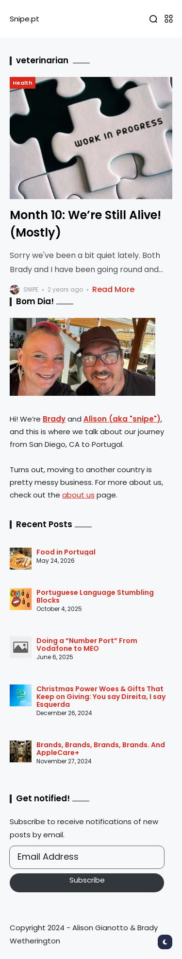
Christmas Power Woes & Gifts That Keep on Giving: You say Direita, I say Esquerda (100, 696)
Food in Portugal (66, 552)
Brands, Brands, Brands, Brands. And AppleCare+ (100, 748)
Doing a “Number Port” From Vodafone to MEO (86, 644)
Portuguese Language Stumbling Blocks (95, 596)
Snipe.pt (24, 19)
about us (78, 495)
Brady (54, 419)
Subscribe (87, 880)
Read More (113, 289)
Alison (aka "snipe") (122, 419)
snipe (30, 289)
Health (23, 83)
